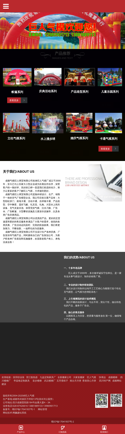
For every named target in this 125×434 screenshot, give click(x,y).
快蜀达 (102, 377)
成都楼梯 (112, 377)
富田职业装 (18, 377)
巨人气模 (92, 377)
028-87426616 (20, 405)
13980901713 (50, 405)
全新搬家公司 (64, 377)
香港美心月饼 (89, 380)
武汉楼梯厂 (50, 380)
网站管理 (42, 409)
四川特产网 (104, 380)
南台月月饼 (75, 380)
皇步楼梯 (37, 380)
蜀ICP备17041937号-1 (23, 409)
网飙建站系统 (19, 412)
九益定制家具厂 (48, 377)
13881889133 (35, 405)
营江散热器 (32, 377)
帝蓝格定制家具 (22, 380)
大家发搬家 (78, 377)
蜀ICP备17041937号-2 (62, 421)
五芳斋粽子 (62, 380)
